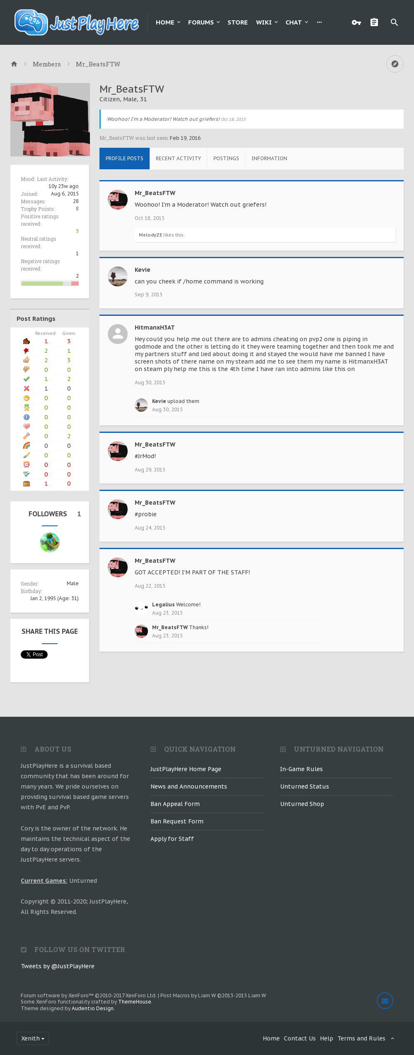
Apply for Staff (172, 839)
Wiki (264, 22)
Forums (201, 22)
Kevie (142, 270)
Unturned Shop (302, 804)
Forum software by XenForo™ (89, 995)
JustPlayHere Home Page (185, 769)
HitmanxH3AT (155, 327)
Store (238, 22)
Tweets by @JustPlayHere (57, 966)
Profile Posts (124, 158)
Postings (226, 158)
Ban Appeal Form (175, 804)
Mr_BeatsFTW (155, 193)
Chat (294, 22)
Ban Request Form (176, 821)
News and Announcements (188, 786)
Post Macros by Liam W (213, 995)
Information (269, 158)
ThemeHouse (134, 1002)
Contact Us (300, 1038)
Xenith (30, 1038)
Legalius (163, 604)
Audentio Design (93, 1008)
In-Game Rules (301, 769)
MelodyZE (150, 235)
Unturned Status (304, 786)
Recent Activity (178, 158)
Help (326, 1038)
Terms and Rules (361, 1038)
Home (165, 22)
